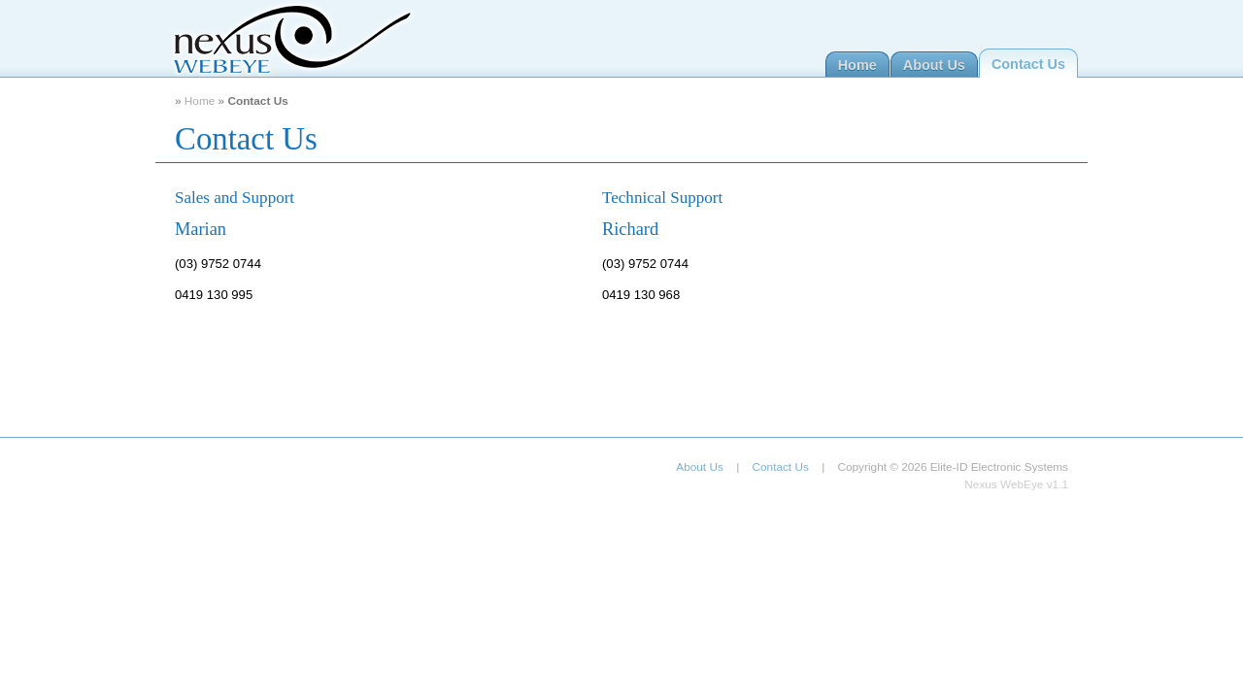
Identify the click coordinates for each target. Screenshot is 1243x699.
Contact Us (1028, 64)
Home (857, 65)
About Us (934, 65)
